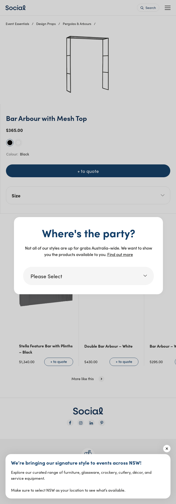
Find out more (120, 254)
